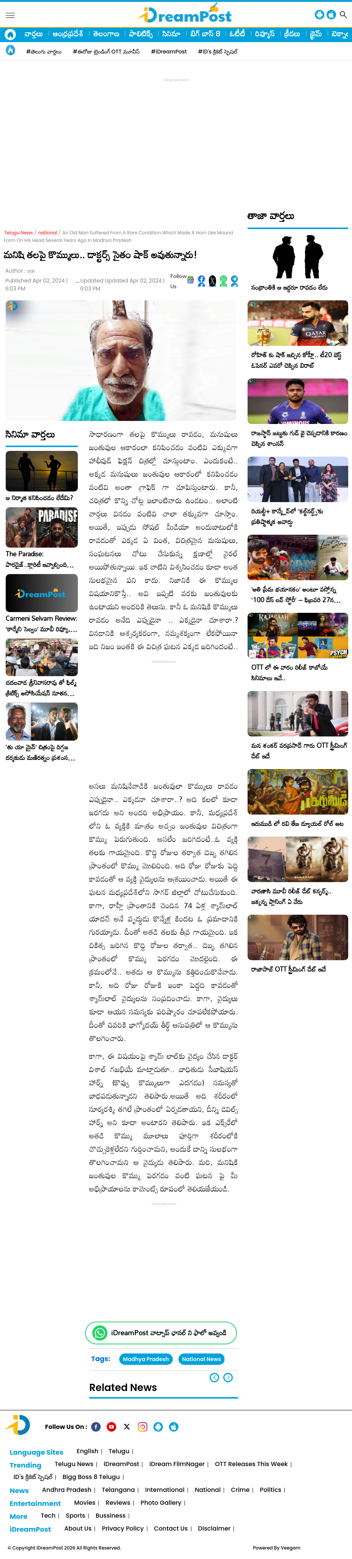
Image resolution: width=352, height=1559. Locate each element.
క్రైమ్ (316, 33)
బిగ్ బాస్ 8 (205, 33)
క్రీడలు (292, 33)
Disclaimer (214, 1528)
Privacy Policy (123, 1528)
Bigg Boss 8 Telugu (91, 1477)
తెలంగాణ (106, 33)
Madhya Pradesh (146, 1359)
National (208, 1490)
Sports (75, 1515)
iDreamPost (121, 1464)
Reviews (118, 1503)
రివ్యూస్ (265, 33)
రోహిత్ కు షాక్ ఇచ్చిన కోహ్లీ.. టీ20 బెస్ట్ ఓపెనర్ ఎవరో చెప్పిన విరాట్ (296, 360)
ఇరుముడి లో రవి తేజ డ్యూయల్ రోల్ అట (297, 823)
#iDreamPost (169, 51)
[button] (228, 1377)
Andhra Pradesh (67, 1490)
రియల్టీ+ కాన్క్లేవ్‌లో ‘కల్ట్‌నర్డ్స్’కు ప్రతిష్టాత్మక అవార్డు (287, 516)
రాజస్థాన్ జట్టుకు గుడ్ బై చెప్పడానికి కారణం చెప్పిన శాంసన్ (299, 438)
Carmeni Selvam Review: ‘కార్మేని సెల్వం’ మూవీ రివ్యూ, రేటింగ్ (41, 623)
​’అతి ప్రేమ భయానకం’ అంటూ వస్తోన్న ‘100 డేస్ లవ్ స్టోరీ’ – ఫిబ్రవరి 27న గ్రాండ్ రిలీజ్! (293, 600)
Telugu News (18, 232)
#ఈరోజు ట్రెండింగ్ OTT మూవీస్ (106, 51)
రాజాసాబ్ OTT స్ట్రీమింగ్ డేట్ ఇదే (288, 969)
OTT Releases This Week (251, 1464)
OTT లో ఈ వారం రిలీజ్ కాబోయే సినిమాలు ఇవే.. (289, 672)
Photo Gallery (160, 1503)
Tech (48, 1515)
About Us (78, 1528)
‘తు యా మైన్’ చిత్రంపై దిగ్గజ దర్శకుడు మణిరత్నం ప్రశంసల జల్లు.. (39, 752)
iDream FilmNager (177, 1464)
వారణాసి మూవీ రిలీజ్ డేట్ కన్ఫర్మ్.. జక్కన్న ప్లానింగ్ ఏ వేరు (291, 896)
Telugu (119, 1451)
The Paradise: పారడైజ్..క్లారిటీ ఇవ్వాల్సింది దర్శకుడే (36, 559)
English (87, 1451)
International (165, 1490)
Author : (20, 271)
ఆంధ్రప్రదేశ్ (68, 33)
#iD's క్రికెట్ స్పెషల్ (217, 51)
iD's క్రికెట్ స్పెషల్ (33, 1477)
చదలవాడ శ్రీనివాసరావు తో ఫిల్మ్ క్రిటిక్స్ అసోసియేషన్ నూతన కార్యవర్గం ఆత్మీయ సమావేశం (41, 688)
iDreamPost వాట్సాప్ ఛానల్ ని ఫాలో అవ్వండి (168, 1333)
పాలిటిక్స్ (141, 33)
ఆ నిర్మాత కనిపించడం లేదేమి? (39, 498)
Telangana (118, 1490)
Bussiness (111, 1515)
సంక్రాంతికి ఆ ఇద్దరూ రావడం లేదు (289, 287)
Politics (270, 1490)
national (47, 232)
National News (201, 1359)
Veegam (290, 1548)
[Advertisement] (178, 137)
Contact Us (171, 1528)
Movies (84, 1503)
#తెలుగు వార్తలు (44, 51)
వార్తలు (34, 33)
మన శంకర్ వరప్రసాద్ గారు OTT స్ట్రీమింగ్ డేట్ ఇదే (299, 750)
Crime (240, 1490)
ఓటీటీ (237, 33)
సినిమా (172, 33)
